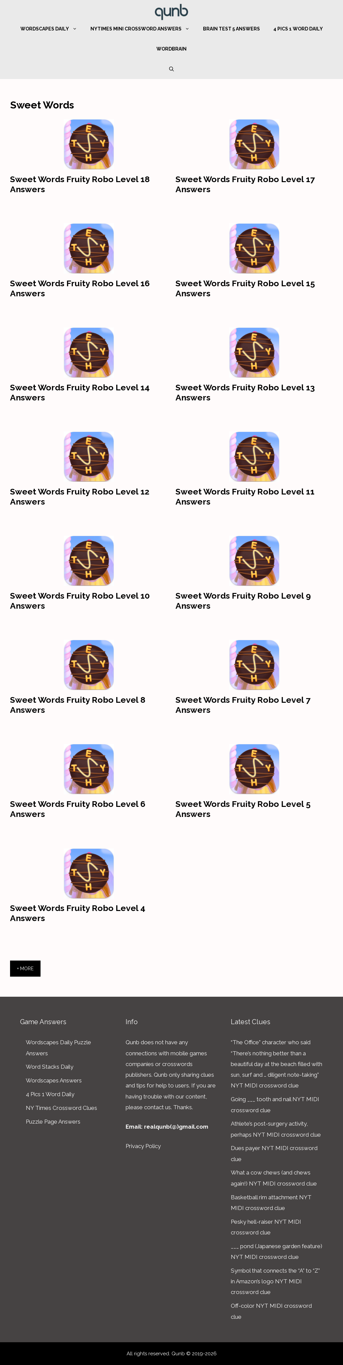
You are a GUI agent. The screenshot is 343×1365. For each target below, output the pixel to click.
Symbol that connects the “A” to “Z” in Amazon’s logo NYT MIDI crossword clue (275, 1281)
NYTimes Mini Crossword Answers (143, 29)
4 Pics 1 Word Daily (298, 28)
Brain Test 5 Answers (231, 28)
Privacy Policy (143, 1146)
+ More (25, 968)
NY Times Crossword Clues (61, 1108)
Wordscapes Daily (52, 29)
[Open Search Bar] (171, 69)
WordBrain (171, 49)
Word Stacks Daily (49, 1066)
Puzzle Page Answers (53, 1121)
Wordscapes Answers (54, 1080)
